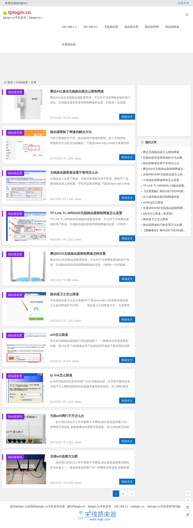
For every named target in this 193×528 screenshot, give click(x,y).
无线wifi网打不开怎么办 (67, 416)
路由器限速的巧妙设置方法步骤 (162, 224)
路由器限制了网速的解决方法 (71, 132)
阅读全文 (127, 116)
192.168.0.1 (90, 26)
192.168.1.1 (69, 26)
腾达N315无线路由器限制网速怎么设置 (167, 168)
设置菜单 (183, 3)
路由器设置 (132, 26)
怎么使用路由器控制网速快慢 (161, 196)
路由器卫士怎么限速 (64, 294)
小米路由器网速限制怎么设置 (161, 180)
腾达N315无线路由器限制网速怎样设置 (78, 253)
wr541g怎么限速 (153, 202)
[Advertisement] (164, 111)
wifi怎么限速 (59, 334)
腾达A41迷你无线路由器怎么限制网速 (77, 91)
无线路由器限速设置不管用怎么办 (74, 172)
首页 (8, 82)
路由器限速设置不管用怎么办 (161, 163)
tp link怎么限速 (61, 375)
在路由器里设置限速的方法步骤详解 (165, 157)
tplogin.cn (25, 12)
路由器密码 (152, 26)
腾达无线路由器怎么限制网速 (161, 152)
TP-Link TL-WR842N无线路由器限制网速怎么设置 (86, 213)
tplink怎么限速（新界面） (159, 213)
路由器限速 (172, 26)
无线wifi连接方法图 (64, 456)
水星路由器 (69, 44)
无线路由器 (111, 26)
